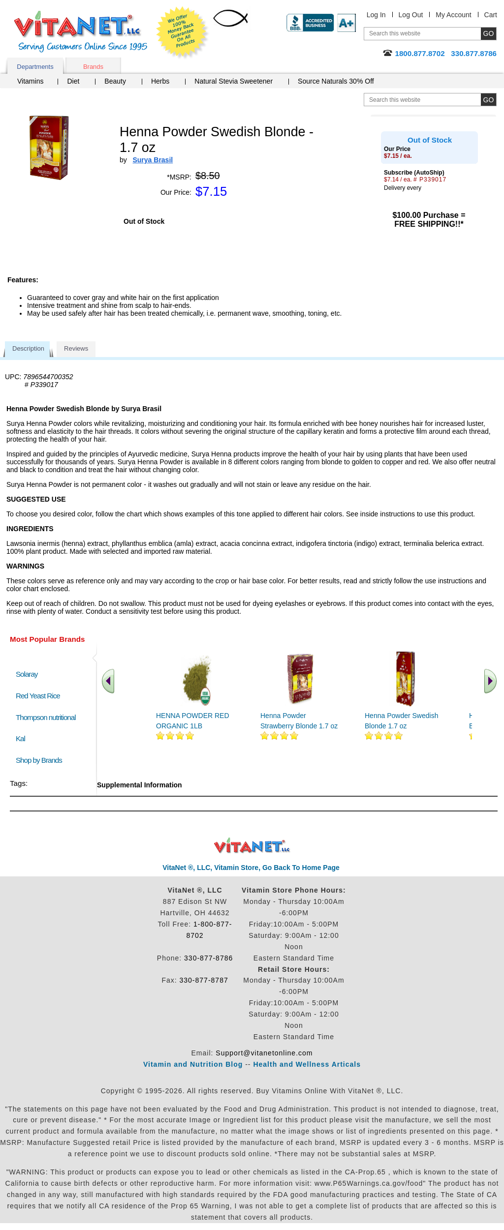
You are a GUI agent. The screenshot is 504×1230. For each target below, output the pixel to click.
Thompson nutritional (46, 717)
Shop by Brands (41, 760)
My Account (453, 15)
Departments (35, 66)
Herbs (160, 81)
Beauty (115, 81)
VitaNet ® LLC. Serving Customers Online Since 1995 (80, 32)
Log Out (411, 15)
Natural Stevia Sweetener (233, 81)
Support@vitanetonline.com (264, 1053)
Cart (490, 15)
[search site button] (488, 99)
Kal (20, 738)
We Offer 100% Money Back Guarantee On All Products (183, 33)
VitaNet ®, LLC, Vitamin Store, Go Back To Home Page (251, 867)
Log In (376, 15)
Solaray (26, 674)
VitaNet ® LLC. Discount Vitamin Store (252, 846)
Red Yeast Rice (38, 695)
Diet (73, 81)
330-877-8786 (208, 958)
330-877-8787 (204, 980)
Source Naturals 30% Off (336, 81)
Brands (93, 66)
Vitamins (30, 81)
